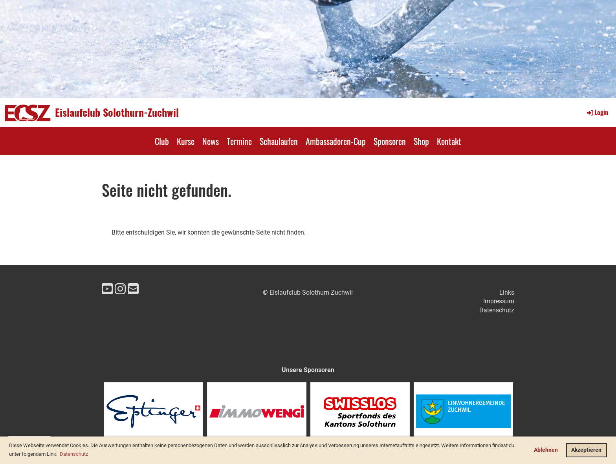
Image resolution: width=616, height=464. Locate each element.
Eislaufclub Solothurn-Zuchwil (117, 112)
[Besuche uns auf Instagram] (120, 289)
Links (506, 292)
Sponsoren (390, 141)
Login (597, 112)
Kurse (185, 141)
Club (162, 141)
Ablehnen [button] (546, 450)
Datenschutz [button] (74, 454)
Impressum (498, 301)
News (210, 141)
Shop (421, 141)
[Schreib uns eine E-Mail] (133, 289)
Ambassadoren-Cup (336, 141)
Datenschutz (496, 310)
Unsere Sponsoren (308, 370)
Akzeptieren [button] (586, 450)
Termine (239, 141)
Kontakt (449, 141)
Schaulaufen (279, 141)
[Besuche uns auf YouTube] (107, 289)
